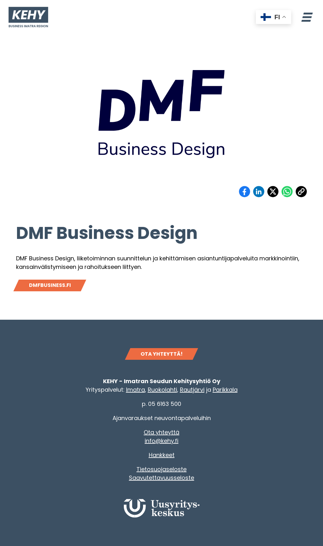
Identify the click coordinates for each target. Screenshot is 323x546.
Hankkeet (162, 455)
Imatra (135, 390)
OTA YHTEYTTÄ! (162, 354)
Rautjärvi (192, 390)
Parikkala (225, 390)
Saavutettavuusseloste (161, 478)
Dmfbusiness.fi (50, 285)
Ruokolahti (162, 390)
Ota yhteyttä (161, 432)
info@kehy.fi (161, 441)
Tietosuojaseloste (161, 469)
